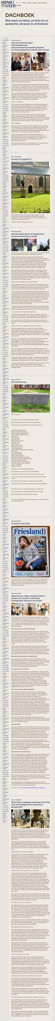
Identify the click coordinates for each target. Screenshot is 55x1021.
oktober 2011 (5, 551)
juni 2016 (5, 387)
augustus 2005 (5, 768)
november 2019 (6, 267)
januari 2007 (5, 715)
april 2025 (6, 75)
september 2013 (6, 485)
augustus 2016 (5, 383)
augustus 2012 (5, 523)
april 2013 (5, 497)
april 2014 (5, 462)
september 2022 (6, 168)
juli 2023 (5, 140)
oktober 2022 (5, 165)
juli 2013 (5, 491)
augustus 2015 (5, 418)
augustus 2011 (5, 558)
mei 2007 (5, 704)
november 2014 (6, 443)
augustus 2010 (5, 592)
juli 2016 (5, 386)
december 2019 (6, 263)
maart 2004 (4, 814)
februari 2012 (5, 538)
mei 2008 (5, 669)
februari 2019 (5, 292)
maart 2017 (4, 359)
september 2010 (6, 588)
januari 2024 (5, 120)
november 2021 (6, 197)
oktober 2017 (5, 341)
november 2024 (6, 91)
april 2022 (6, 181)
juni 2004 (5, 808)
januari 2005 (5, 786)
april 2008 (6, 671)
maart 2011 (6, 569)
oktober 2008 (5, 655)
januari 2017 (5, 365)
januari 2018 (5, 330)
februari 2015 (5, 432)
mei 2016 (5, 389)
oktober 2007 (5, 690)
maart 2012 (4, 534)
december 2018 (6, 299)
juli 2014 (5, 456)
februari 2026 (5, 46)
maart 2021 (4, 218)
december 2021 (6, 193)
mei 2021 (5, 214)
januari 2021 (5, 225)
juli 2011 (5, 561)
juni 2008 (5, 667)
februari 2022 (5, 186)
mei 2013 (5, 495)
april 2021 (5, 216)
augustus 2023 (5, 137)
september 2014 (6, 449)
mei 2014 (5, 460)
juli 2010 (5, 595)
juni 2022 (5, 177)
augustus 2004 (5, 803)
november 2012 (6, 513)
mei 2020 (5, 249)
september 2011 (6, 555)
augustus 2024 (5, 102)
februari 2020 (5, 257)
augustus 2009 (5, 627)
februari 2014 (5, 467)
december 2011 (6, 545)
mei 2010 (5, 599)
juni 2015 (5, 423)
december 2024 (6, 88)
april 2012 (5, 532)
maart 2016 (4, 394)
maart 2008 (4, 673)
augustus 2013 (5, 488)
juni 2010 (5, 597)
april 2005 (6, 776)
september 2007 (6, 694)
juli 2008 (5, 665)
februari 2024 (5, 116)
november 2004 (6, 792)
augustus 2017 (5, 347)
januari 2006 (5, 750)
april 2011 (5, 567)
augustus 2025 (5, 66)
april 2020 (6, 251)
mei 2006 (5, 739)
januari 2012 (5, 541)
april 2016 (5, 391)
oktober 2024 (5, 95)
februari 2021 (5, 222)
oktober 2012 (5, 516)
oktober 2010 (5, 585)
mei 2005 (5, 774)
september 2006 (6, 729)
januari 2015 (5, 436)
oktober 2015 (5, 411)
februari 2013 (5, 503)
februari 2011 (5, 571)
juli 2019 (5, 280)
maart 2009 (4, 638)
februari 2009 (5, 642)
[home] (8, 4)
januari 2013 (5, 506)
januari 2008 (5, 680)
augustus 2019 (5, 277)
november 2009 (6, 617)
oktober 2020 (5, 235)
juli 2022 (5, 175)
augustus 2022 (5, 172)
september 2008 (6, 659)
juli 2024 (5, 104)
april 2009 (6, 636)
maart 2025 (4, 78)
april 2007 (6, 706)
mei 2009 (5, 634)
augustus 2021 (5, 207)
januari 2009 (5, 645)
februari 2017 (5, 362)
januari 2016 (5, 401)
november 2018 (6, 302)
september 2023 (6, 133)
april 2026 (6, 40)
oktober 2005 (5, 761)
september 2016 (6, 379)
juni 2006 (5, 737)
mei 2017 (5, 354)
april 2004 (6, 811)
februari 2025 (5, 81)
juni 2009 (5, 632)
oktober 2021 (5, 200)
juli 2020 (5, 245)
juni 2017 (5, 352)
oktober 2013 (5, 481)
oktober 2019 (5, 270)
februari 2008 (5, 677)
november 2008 (6, 652)
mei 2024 (5, 108)
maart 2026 (4, 42)
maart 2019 (4, 288)
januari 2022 (5, 190)
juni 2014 (5, 458)
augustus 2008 (5, 662)
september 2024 (6, 98)
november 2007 (6, 687)
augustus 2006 (5, 732)
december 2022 (6, 158)
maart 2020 (4, 253)
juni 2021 (5, 212)
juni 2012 (5, 528)
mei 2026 (5, 38)
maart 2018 (4, 323)
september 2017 (6, 344)
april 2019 (5, 286)
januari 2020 (5, 260)
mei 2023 (5, 143)
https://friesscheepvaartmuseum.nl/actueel (32, 787)
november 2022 (6, 162)
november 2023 (6, 126)
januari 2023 (5, 155)
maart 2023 (4, 148)
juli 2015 (5, 421)
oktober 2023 (5, 130)
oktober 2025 (5, 60)
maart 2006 (4, 744)
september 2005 (6, 764)
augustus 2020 (5, 242)
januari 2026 (5, 49)
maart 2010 (4, 603)
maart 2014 (4, 464)
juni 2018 (5, 317)
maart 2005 (4, 779)
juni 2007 (5, 702)
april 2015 (5, 426)
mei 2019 (5, 284)
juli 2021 (5, 210)
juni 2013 (5, 493)
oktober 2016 (5, 376)
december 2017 (6, 334)
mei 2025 (5, 73)
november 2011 (6, 548)
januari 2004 (5, 821)
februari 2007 (5, 712)
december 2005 (6, 754)
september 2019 (6, 274)
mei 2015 (5, 425)
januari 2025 (5, 84)
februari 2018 (5, 327)
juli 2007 (5, 700)
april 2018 (5, 321)
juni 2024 (5, 106)
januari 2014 (5, 471)
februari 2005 (5, 782)
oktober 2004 (5, 796)
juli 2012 (5, 526)
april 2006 (6, 741)
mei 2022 (5, 179)
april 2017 (5, 356)
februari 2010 (5, 606)
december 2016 (6, 369)
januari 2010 (5, 610)
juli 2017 (5, 350)
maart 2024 (4, 113)
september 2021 (6, 204)
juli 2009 (5, 630)
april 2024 (6, 110)
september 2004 (6, 799)
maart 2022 (4, 183)
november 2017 (6, 337)
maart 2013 (4, 499)
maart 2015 (4, 429)
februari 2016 (5, 397)
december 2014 (6, 439)
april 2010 (5, 601)
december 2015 (6, 404)
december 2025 (6, 53)
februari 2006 (5, 747)
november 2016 (6, 372)
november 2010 (6, 582)
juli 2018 (5, 315)
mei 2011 (5, 565)
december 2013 (6, 474)
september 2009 (6, 624)
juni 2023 (5, 142)
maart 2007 (4, 708)
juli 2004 (5, 806)
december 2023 (6, 123)
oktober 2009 (5, 620)
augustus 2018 (5, 312)
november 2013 (6, 478)
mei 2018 (5, 319)
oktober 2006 (5, 726)
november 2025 (6, 56)
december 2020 (6, 228)
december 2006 (6, 719)
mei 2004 (5, 809)
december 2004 (6, 789)
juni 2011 (5, 563)
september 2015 (6, 414)
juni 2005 (5, 772)
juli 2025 (5, 69)
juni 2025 (5, 71)
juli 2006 (5, 735)
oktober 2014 (5, 446)
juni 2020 (5, 247)
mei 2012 (5, 530)
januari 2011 (5, 575)
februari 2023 (5, 151)
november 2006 (6, 722)
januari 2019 (5, 295)
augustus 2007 (5, 697)
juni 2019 (5, 282)
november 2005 (6, 757)
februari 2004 (5, 817)
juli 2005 (5, 770)
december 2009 (6, 613)
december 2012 (6, 509)
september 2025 (6, 63)
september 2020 (6, 239)
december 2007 (6, 684)
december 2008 (6, 648)
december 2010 (6, 578)
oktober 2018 (5, 305)
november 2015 (6, 407)
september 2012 (6, 520)
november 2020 (6, 232)
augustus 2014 (5, 453)
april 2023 (6, 145)
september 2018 (6, 309)
